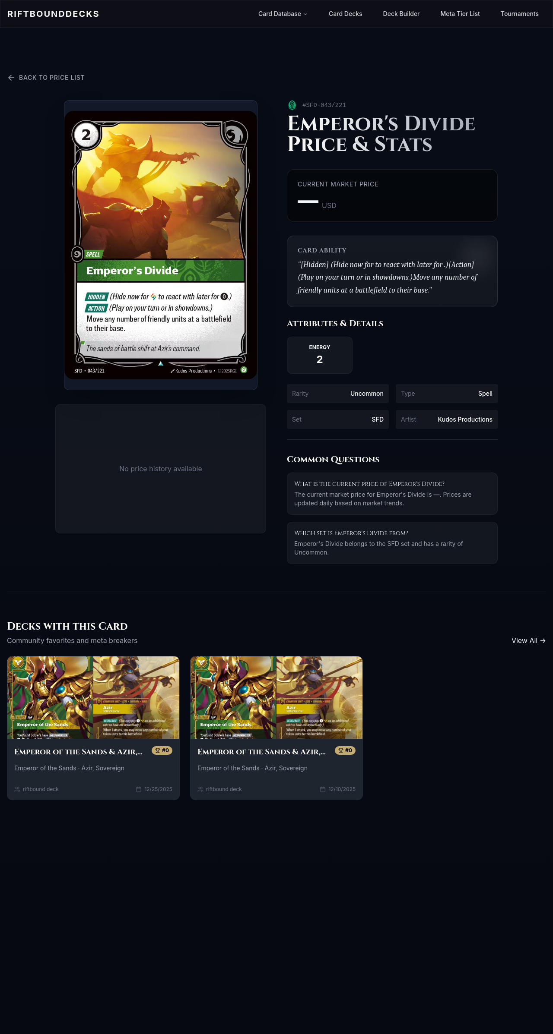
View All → (529, 640)
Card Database (283, 13)
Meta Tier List (460, 13)
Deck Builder (401, 13)
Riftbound (53, 14)
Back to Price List (46, 77)
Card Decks (345, 13)
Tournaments (520, 13)
